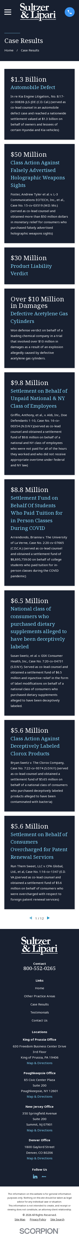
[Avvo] (44, 1176)
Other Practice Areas (39, 996)
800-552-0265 (39, 968)
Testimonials (39, 1012)
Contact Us (39, 1020)
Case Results (39, 1004)
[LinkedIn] (35, 1176)
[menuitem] (20, 1219)
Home (39, 988)
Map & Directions (39, 1063)
